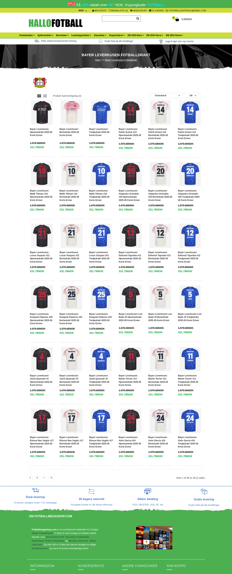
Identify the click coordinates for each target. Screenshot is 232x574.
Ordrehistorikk (174, 494)
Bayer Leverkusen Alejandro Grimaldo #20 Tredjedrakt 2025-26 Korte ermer (189, 195)
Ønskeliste (172, 499)
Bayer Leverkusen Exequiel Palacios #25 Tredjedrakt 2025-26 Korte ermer (100, 275)
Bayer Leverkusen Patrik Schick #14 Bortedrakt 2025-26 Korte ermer (158, 134)
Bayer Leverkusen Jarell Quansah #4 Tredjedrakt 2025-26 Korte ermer (99, 315)
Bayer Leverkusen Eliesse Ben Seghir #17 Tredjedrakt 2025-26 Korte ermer (101, 355)
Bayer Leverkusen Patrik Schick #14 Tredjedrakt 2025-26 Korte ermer (188, 134)
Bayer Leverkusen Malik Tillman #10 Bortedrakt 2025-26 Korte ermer (69, 195)
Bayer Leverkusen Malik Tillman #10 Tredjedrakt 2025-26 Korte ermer (99, 195)
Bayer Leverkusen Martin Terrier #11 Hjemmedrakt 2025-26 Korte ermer (130, 315)
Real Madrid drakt (55, 450)
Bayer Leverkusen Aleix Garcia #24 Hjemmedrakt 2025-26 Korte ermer (130, 355)
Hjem (98, 60)
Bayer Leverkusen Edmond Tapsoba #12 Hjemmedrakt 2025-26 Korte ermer (130, 235)
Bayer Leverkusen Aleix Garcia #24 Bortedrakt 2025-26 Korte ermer (158, 355)
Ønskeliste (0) (118, 10)
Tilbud (125, 494)
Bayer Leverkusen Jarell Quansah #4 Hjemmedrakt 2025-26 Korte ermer (41, 315)
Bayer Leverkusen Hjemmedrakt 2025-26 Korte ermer (41, 132)
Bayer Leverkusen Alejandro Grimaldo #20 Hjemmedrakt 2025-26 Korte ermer (129, 195)
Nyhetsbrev (173, 505)
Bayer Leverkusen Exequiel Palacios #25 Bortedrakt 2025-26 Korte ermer (70, 275)
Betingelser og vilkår (40, 494)
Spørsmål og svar (39, 510)
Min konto (99, 10)
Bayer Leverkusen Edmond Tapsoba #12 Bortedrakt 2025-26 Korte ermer (159, 235)
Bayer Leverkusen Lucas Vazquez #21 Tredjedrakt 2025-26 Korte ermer (99, 235)
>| (51, 391)
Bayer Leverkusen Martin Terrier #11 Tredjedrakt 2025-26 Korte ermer (188, 315)
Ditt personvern (38, 521)
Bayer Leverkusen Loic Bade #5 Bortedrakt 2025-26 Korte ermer (160, 274)
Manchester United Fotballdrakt (48, 454)
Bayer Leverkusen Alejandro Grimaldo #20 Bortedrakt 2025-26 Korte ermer (160, 195)
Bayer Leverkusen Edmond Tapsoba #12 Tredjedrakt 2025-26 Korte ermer (189, 235)
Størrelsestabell (38, 516)
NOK (81, 10)
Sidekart (82, 488)
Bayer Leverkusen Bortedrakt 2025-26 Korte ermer (69, 132)
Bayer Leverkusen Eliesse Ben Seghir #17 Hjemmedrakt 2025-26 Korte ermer (42, 355)
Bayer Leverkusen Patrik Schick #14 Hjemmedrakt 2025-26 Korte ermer (130, 134)
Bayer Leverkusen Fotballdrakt (121, 60)
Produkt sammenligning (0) (67, 95)
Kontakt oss (36, 488)
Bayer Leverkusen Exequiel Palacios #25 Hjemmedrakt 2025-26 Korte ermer (41, 275)
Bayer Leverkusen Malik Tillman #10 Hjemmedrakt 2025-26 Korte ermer (41, 195)
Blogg (81, 494)
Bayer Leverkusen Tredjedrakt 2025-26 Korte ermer (99, 132)
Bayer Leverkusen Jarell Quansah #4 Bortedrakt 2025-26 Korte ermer (69, 315)
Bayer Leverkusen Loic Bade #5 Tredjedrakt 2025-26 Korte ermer (190, 274)
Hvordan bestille (38, 505)
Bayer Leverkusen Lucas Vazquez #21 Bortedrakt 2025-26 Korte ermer (69, 235)
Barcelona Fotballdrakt (77, 450)
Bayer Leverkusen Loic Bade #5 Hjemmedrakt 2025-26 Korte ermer (130, 274)
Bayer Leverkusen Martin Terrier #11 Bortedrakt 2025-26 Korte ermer (158, 315)
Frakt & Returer (38, 499)
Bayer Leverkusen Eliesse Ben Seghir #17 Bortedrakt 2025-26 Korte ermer (71, 355)
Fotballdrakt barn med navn (131, 530)
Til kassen (156, 10)
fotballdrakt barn (40, 461)
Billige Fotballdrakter (42, 446)
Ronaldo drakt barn (78, 454)
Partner (126, 488)
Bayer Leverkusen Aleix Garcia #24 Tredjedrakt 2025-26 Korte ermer (188, 355)
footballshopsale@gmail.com (186, 10)
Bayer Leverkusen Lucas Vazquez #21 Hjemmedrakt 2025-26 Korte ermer (41, 235)
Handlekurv (138, 10)
